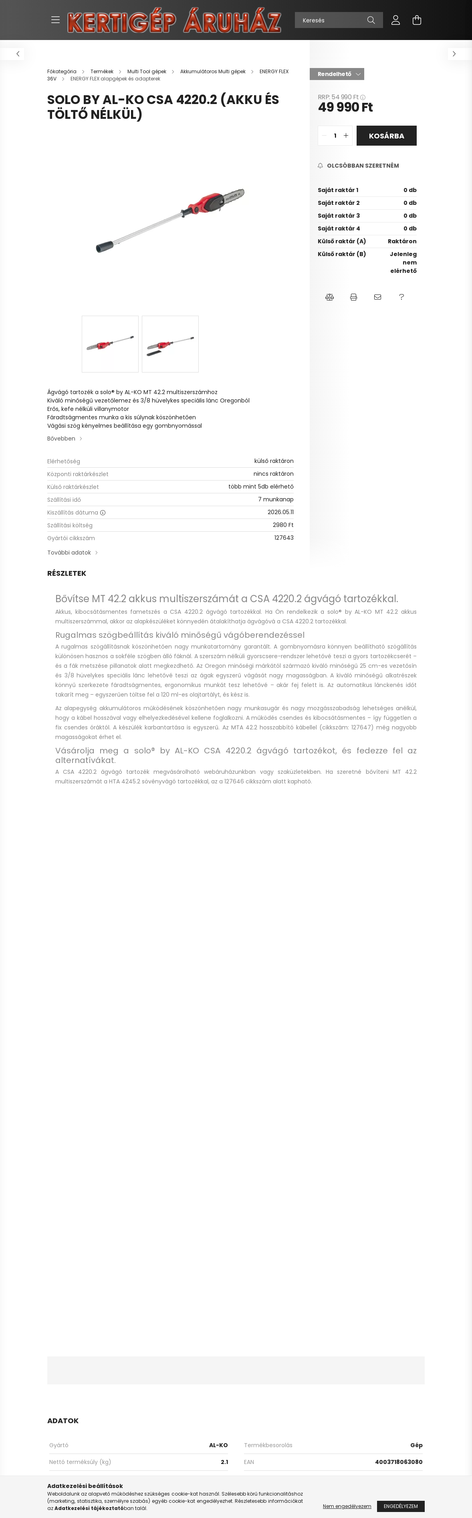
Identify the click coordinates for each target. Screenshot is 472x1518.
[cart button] (417, 20)
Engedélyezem (401, 1506)
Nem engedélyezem (347, 1506)
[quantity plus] (346, 136)
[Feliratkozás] (358, 166)
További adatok (69, 553)
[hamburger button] (55, 20)
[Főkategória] (62, 71)
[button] (330, 297)
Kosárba (386, 136)
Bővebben (61, 439)
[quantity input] (335, 135)
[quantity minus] (324, 136)
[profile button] (396, 20)
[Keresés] (339, 20)
